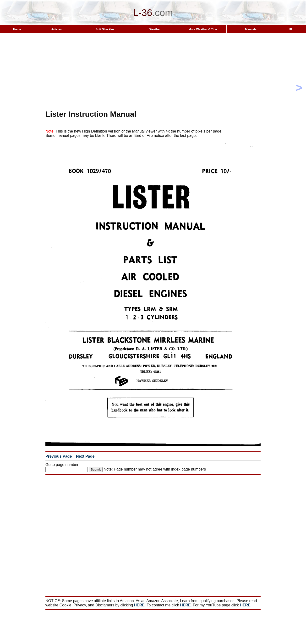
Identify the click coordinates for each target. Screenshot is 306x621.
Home (17, 29)
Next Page (85, 456)
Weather (155, 29)
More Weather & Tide (202, 29)
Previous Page (58, 456)
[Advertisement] (153, 71)
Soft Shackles (105, 29)
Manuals (251, 29)
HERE (139, 605)
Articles (56, 29)
